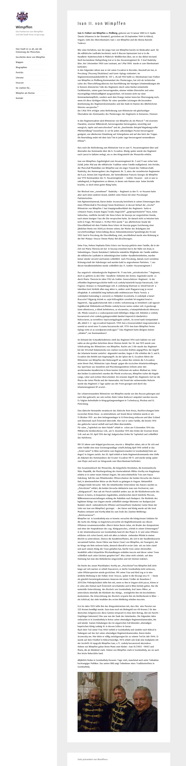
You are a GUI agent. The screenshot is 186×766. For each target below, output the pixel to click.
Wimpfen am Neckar (25, 93)
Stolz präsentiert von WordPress (93, 759)
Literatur (20, 77)
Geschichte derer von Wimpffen (30, 57)
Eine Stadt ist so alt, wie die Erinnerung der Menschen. (29, 50)
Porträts (19, 72)
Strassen (20, 82)
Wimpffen (24, 27)
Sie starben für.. (23, 88)
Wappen (19, 62)
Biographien (21, 67)
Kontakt (19, 98)
